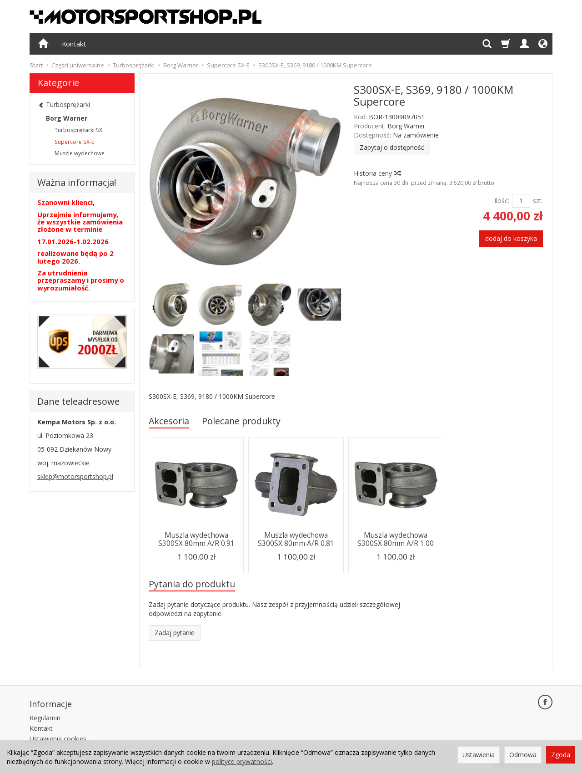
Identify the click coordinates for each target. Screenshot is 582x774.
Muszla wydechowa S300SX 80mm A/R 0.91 (196, 539)
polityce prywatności (242, 761)
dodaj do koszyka (511, 238)
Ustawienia (478, 754)
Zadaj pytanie (175, 632)
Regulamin (45, 717)
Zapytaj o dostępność (392, 147)
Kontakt (74, 43)
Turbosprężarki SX (78, 130)
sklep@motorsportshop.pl (75, 476)
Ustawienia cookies (58, 738)
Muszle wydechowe (80, 153)
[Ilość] (521, 201)
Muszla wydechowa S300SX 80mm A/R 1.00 (395, 539)
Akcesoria (169, 421)
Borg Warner (406, 126)
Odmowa (523, 754)
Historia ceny (377, 173)
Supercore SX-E (74, 142)
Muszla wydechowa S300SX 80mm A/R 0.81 (296, 539)
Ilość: (501, 200)
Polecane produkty (241, 421)
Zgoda (560, 754)
